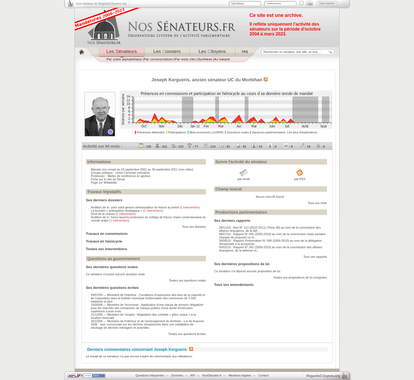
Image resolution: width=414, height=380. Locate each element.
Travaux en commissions (107, 234)
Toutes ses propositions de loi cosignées (300, 277)
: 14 (257, 146)
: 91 (225, 146)
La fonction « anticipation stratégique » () (127, 210)
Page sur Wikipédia (104, 182)
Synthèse (205, 59)
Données (177, 375)
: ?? (192, 146)
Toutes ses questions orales (187, 280)
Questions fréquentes (150, 375)
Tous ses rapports (315, 256)
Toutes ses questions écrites (187, 334)
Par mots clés (185, 59)
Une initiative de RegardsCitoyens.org (101, 3)
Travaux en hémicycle (104, 241)
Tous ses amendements (234, 285)
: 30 (241, 146)
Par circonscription (158, 59)
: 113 (177, 146)
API (192, 375)
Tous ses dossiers (194, 226)
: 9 (288, 146)
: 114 (209, 146)
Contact (263, 375)
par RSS (299, 179)
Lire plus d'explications (302, 132)
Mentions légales (240, 375)
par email (243, 179)
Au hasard (222, 59)
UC (230, 79)
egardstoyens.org (323, 376)
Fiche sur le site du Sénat (108, 179)
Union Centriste (125, 172)
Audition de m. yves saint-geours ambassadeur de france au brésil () (145, 207)
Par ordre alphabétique (124, 59)
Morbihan (252, 79)
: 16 (305, 146)
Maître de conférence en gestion (129, 176)
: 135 (145, 146)
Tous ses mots (317, 203)
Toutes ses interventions (106, 249)
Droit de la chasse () (113, 214)
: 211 (161, 146)
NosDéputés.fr (211, 375)
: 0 (272, 146)
